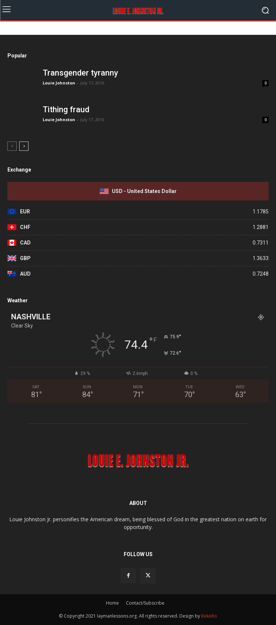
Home (112, 603)
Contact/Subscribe (145, 603)
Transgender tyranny (80, 72)
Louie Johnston (59, 83)
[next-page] (24, 146)
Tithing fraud (66, 109)
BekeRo (208, 616)
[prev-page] (12, 146)
